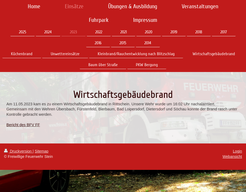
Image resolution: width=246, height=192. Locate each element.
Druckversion (18, 151)
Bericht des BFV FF (23, 125)
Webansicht (232, 156)
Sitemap (41, 151)
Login (237, 151)
